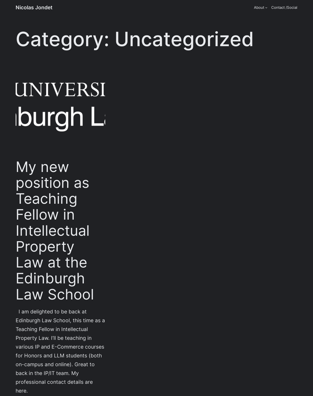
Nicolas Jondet (34, 7)
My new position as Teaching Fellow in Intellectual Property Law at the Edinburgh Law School (55, 230)
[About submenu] (266, 7)
